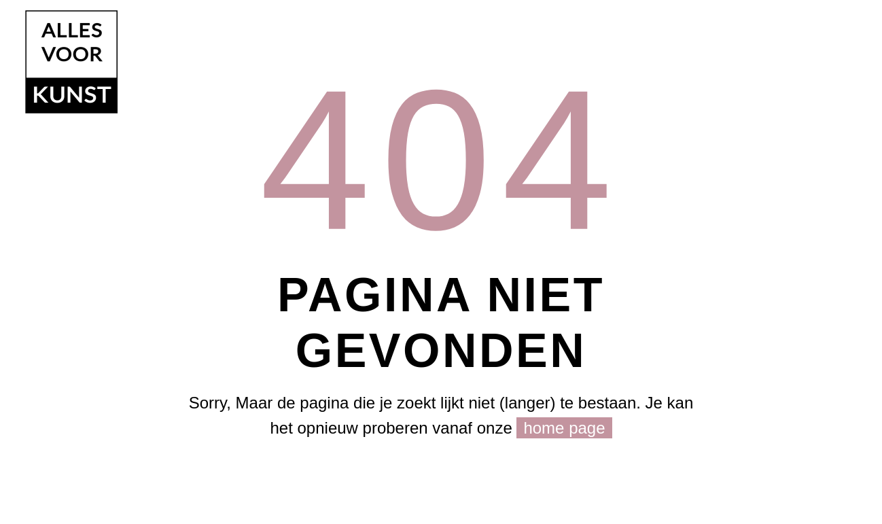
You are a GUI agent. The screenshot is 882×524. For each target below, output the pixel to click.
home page (564, 428)
